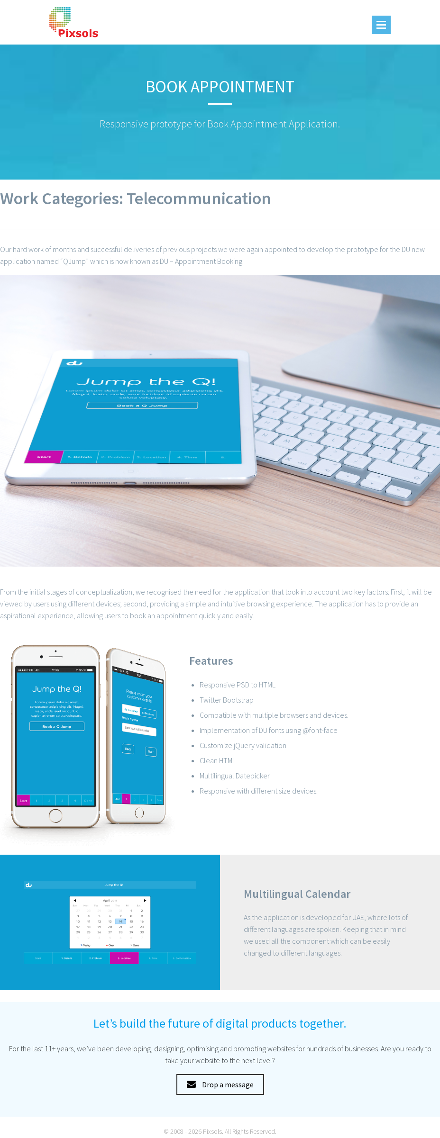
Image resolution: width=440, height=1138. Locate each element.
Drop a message (220, 1084)
